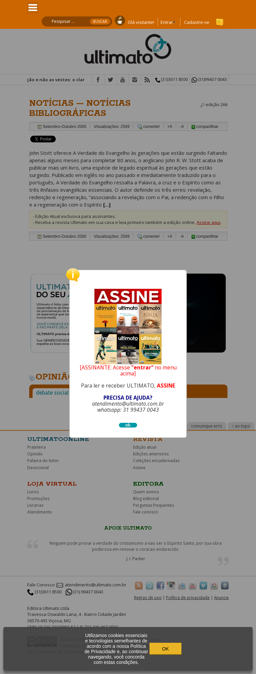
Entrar (167, 22)
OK (165, 648)
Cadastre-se (196, 22)
